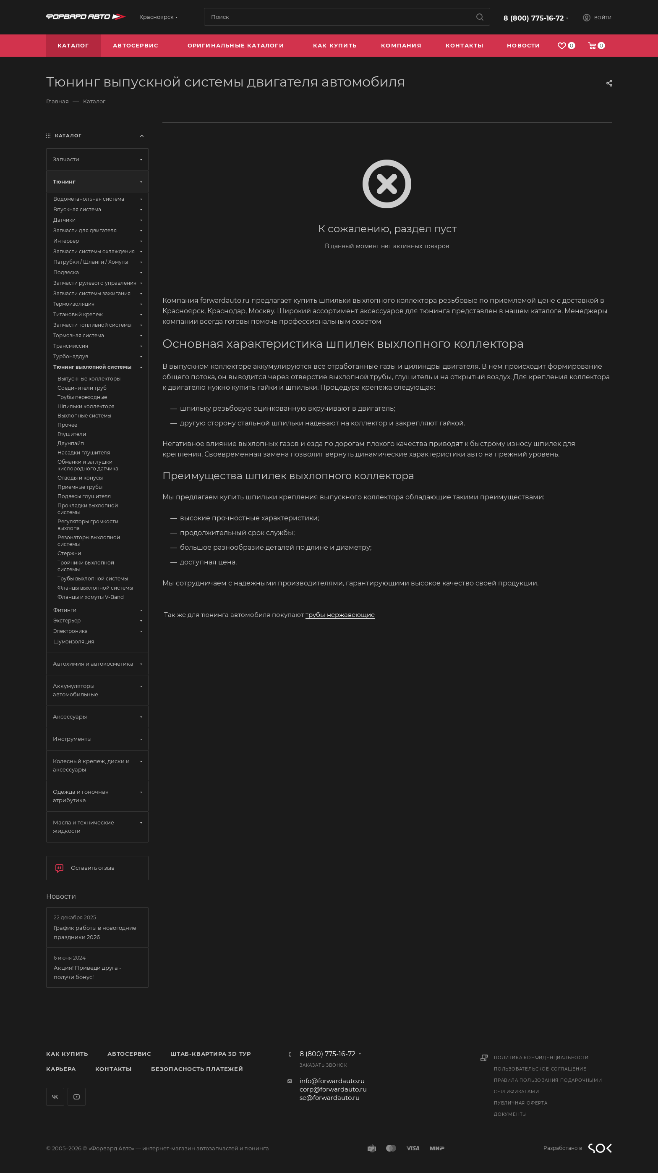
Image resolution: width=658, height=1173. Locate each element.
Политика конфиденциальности (541, 1057)
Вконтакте (55, 1097)
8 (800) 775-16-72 (534, 18)
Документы (510, 1114)
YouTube (77, 1097)
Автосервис (129, 1053)
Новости (61, 896)
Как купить (67, 1053)
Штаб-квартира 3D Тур (210, 1053)
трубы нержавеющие (340, 615)
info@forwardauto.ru (332, 1081)
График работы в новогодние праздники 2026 (95, 932)
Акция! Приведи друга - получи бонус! (87, 972)
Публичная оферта (521, 1103)
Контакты (113, 1068)
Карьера (61, 1068)
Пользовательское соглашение (540, 1069)
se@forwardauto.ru (330, 1098)
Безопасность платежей (197, 1068)
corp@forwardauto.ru (333, 1089)
